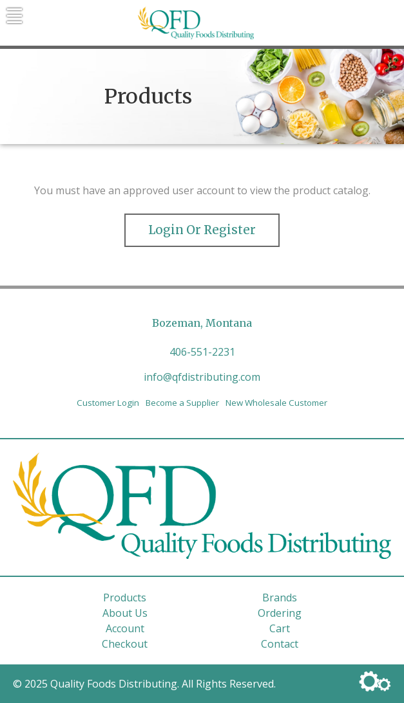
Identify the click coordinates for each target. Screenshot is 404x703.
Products (124, 597)
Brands (279, 597)
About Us (125, 613)
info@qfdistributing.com (202, 377)
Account (125, 628)
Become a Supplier (182, 402)
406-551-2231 (202, 352)
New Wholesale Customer (276, 402)
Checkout (125, 644)
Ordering (280, 613)
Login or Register (202, 230)
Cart (279, 628)
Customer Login (108, 402)
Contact (279, 644)
